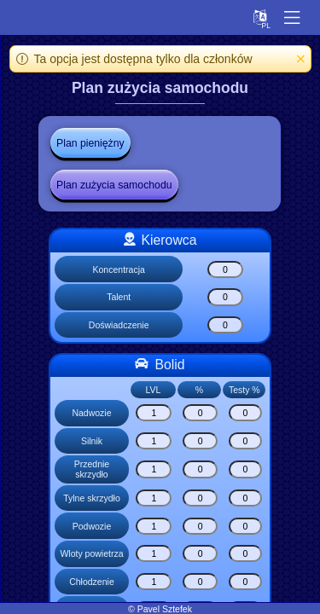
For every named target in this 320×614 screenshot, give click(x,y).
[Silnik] (154, 440)
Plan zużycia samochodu (114, 185)
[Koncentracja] (225, 269)
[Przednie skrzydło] (154, 469)
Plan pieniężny (90, 143)
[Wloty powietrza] (154, 553)
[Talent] (225, 296)
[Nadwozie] (154, 412)
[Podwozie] (154, 526)
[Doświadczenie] (225, 324)
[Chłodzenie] (154, 581)
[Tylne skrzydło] (154, 498)
